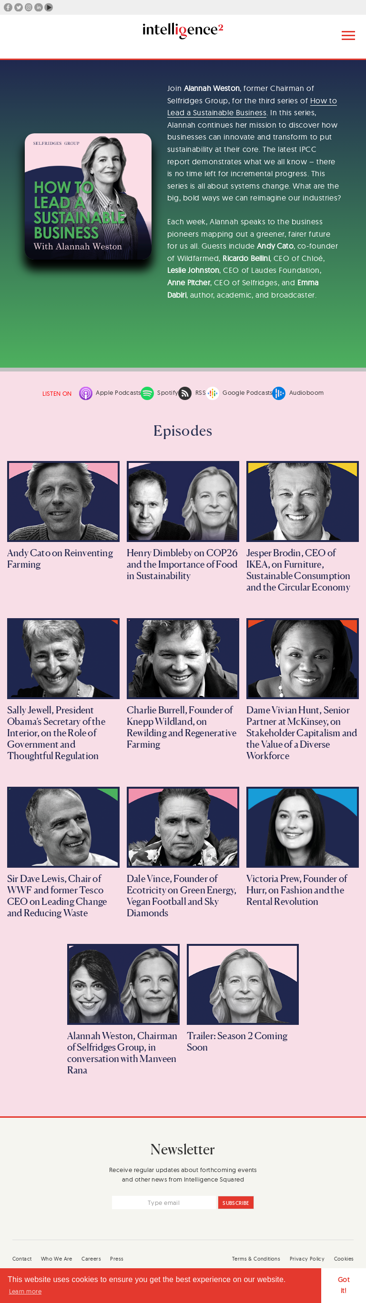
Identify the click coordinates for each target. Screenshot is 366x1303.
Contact (22, 1258)
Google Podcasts (239, 393)
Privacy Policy (307, 1258)
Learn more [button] (25, 1291)
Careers (91, 1258)
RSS (191, 393)
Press (116, 1258)
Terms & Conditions (256, 1258)
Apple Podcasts (110, 393)
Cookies (344, 1258)
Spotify (159, 393)
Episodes (183, 430)
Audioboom (298, 393)
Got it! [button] (344, 1285)
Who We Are (56, 1258)
